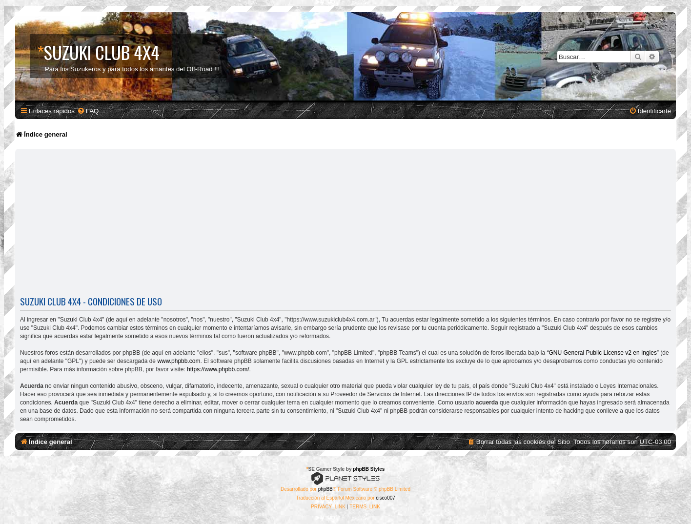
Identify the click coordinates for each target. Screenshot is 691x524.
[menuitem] (88, 111)
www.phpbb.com (178, 361)
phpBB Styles (369, 469)
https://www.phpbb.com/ (218, 369)
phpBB (325, 489)
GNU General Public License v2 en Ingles (603, 352)
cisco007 (385, 498)
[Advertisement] (345, 224)
